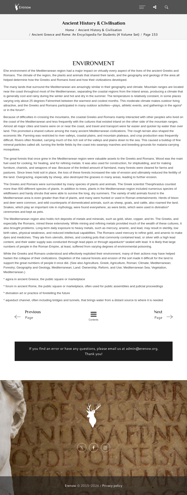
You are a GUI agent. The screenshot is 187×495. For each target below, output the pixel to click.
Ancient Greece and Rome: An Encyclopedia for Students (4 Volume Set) (85, 34)
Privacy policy (112, 485)
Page (44, 314)
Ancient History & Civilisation (100, 30)
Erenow (70, 485)
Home (69, 30)
